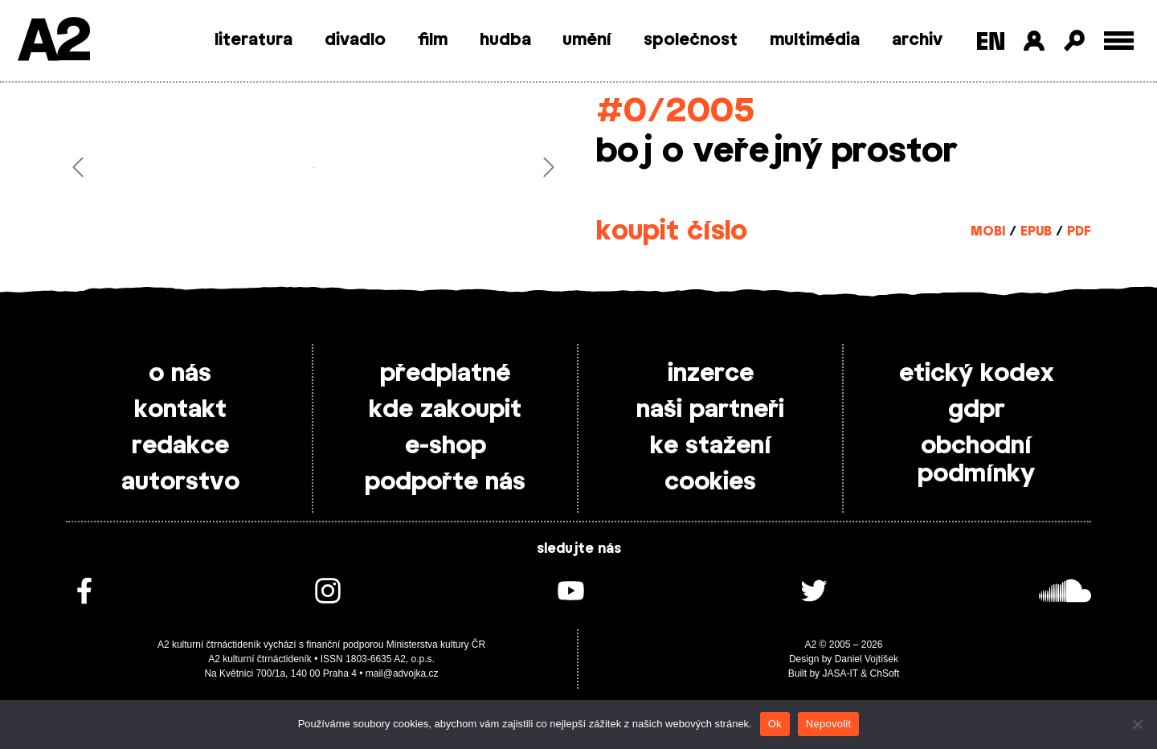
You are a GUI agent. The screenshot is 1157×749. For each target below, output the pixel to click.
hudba (505, 40)
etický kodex (976, 373)
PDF (1079, 231)
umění (586, 40)
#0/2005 (675, 111)
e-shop (445, 446)
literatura (253, 40)
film (433, 40)
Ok (775, 724)
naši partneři (710, 410)
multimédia (815, 40)
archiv (917, 40)
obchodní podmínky (976, 460)
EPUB (1036, 231)
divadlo (355, 40)
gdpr (976, 410)
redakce (180, 446)
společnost (691, 40)
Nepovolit (828, 724)
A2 (53, 42)
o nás (180, 373)
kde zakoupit (445, 410)
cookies (710, 482)
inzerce (711, 373)
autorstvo (180, 482)
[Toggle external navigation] (1118, 40)
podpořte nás (445, 482)
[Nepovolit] (1137, 724)
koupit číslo (671, 231)
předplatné (445, 373)
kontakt (180, 410)
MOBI (988, 231)
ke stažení (710, 446)
